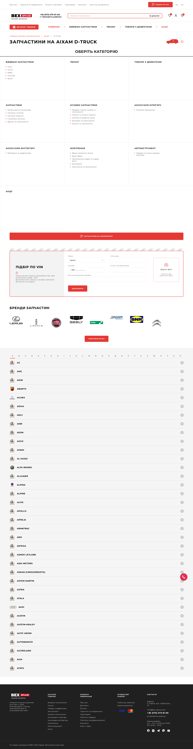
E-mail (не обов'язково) (120, 266)
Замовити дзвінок (51, 17)
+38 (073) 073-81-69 (50, 15)
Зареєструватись (125, 705)
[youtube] (168, 730)
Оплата (83, 708)
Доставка (84, 705)
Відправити (77, 288)
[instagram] (153, 730)
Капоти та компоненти (82, 124)
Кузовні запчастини (83, 105)
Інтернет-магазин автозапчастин (25, 36)
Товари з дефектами (138, 27)
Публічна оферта (88, 717)
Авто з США (85, 726)
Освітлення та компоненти (84, 167)
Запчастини (14, 105)
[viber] (163, 730)
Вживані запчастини (83, 27)
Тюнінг (111, 27)
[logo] (22, 16)
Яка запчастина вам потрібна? (79, 275)
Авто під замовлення (99, 5)
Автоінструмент (145, 148)
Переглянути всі (96, 339)
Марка (70, 256)
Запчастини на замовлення (96, 236)
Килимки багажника (145, 110)
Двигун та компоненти (18, 122)
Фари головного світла (82, 153)
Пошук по (160, 4)
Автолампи (77, 164)
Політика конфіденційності (92, 720)
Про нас (13, 5)
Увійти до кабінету (126, 703)
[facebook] (148, 730)
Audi (10, 67)
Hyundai (11, 76)
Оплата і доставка (53, 5)
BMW (10, 73)
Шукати (154, 16)
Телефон (71, 266)
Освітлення (77, 148)
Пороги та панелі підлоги (84, 115)
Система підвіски (16, 116)
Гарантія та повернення (31, 5)
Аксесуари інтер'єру (147, 105)
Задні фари (77, 156)
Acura (10, 70)
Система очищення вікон (83, 118)
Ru (177, 5)
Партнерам (70, 5)
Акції (164, 27)
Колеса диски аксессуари (19, 110)
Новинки (54, 27)
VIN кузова (115, 256)
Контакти (82, 5)
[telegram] (158, 730)
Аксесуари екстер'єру (20, 148)
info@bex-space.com (156, 710)
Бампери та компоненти (83, 121)
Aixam (47, 36)
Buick (10, 79)
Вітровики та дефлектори (19, 153)
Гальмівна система (16, 119)
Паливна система (16, 113)
